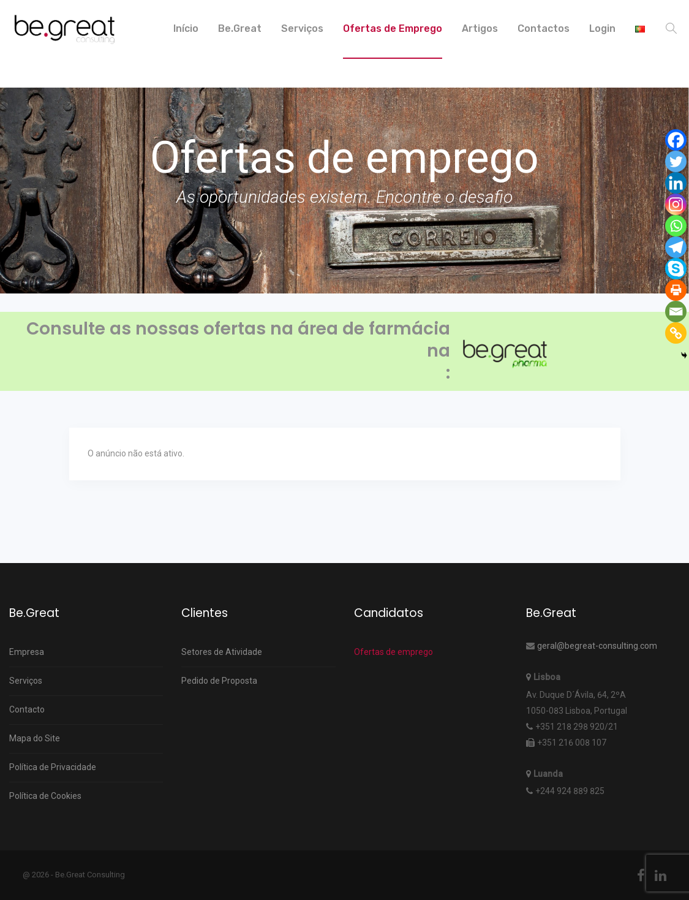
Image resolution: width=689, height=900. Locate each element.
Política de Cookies (45, 796)
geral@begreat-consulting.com (597, 646)
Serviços (302, 28)
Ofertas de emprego (393, 652)
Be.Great (240, 28)
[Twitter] (676, 161)
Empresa (26, 652)
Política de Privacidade (52, 767)
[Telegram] (676, 247)
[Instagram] (676, 204)
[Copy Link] (676, 333)
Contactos (544, 28)
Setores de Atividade (221, 652)
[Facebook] (676, 140)
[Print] (676, 290)
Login (602, 28)
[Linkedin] (676, 183)
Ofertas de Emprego (392, 28)
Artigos (480, 28)
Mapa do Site (34, 738)
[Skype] (676, 268)
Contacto (27, 709)
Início (185, 28)
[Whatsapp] (676, 225)
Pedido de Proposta (219, 681)
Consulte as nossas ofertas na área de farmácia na (238, 340)
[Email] (676, 311)
